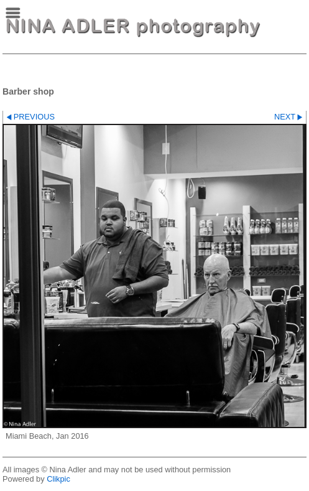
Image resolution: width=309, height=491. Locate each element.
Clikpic (58, 479)
